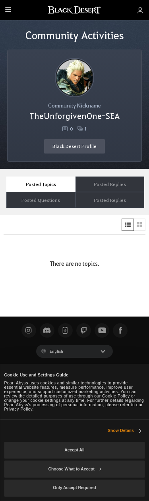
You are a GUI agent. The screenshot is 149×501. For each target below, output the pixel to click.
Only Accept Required (74, 488)
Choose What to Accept (74, 469)
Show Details (121, 430)
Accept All (74, 450)
